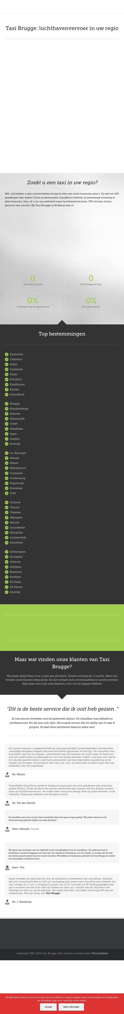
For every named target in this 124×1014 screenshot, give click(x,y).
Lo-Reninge (18, 453)
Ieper (13, 433)
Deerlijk (15, 592)
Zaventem (16, 354)
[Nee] (120, 1003)
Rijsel (13, 364)
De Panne (16, 586)
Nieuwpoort (18, 468)
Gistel (13, 423)
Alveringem (18, 551)
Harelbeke (16, 428)
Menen (14, 458)
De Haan (15, 581)
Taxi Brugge (53, 893)
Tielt (13, 493)
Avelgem (15, 566)
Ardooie (15, 561)
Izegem (15, 438)
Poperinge (17, 483)
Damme (15, 413)
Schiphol (16, 379)
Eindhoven (17, 384)
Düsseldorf (17, 394)
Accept (48, 1007)
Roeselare (16, 488)
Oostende (16, 369)
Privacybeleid (100, 953)
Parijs (13, 374)
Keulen (14, 389)
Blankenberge (19, 408)
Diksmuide (17, 418)
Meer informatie (71, 1007)
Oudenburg (17, 478)
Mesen (14, 463)
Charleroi (16, 359)
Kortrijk (15, 443)
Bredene (15, 576)
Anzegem (16, 556)
